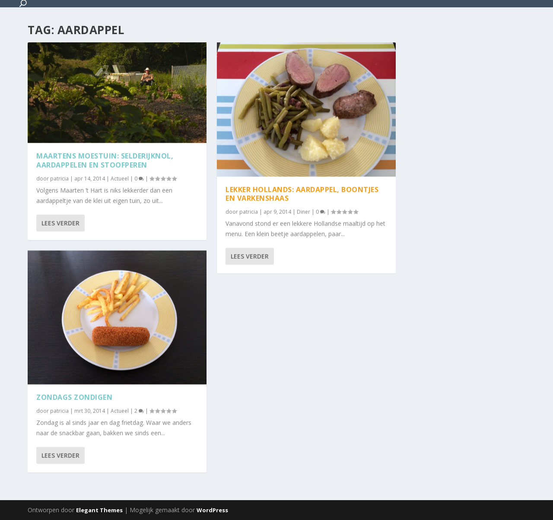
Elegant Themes (99, 510)
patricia (59, 178)
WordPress (212, 510)
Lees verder (60, 223)
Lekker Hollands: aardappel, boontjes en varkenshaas (302, 193)
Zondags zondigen (74, 397)
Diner (303, 212)
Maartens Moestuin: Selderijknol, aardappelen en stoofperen (104, 160)
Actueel (120, 178)
